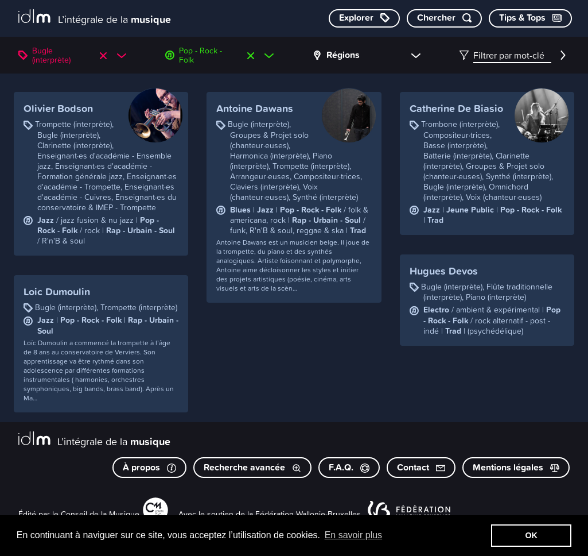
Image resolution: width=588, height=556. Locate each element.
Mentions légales (516, 467)
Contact (421, 467)
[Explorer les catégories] (364, 18)
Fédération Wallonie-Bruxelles (308, 513)
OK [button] (531, 535)
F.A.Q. (349, 467)
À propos (149, 467)
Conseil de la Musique (100, 513)
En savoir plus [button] (354, 535)
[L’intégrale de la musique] (94, 17)
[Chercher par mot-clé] (444, 18)
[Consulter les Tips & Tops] (530, 18)
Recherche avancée (252, 467)
